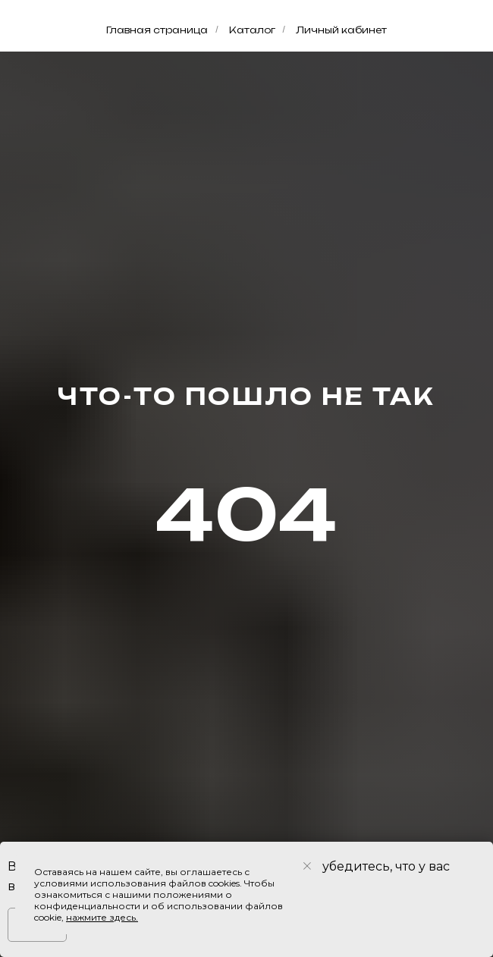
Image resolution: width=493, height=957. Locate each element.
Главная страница (157, 30)
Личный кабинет (341, 30)
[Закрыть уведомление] (307, 866)
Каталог (252, 30)
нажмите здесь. (102, 917)
